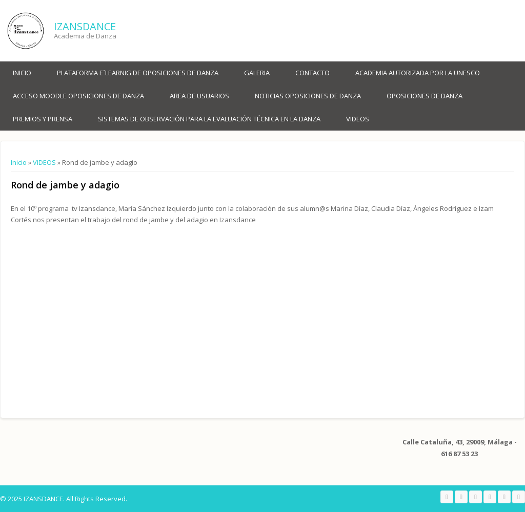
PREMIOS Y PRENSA (42, 118)
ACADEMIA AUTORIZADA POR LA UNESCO (417, 72)
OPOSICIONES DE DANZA (424, 95)
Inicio (22, 72)
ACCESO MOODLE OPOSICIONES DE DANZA (78, 95)
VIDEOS (357, 118)
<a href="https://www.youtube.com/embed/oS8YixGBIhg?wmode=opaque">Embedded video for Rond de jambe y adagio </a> (118, 313)
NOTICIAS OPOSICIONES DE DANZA (308, 95)
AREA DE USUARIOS (199, 95)
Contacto (312, 72)
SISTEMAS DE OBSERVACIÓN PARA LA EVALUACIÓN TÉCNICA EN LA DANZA (209, 118)
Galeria (257, 72)
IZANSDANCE (85, 26)
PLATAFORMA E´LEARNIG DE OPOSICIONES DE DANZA (137, 72)
